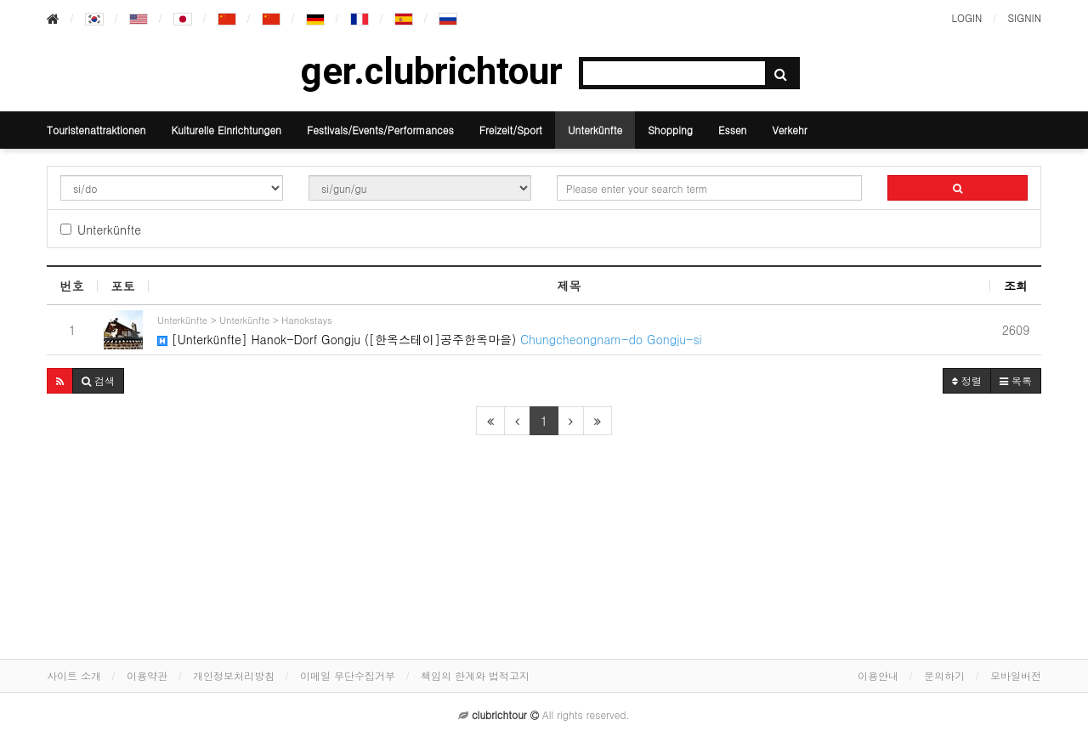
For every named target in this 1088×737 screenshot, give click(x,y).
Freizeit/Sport (510, 129)
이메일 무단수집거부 (347, 675)
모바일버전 (1015, 675)
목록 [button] (1016, 380)
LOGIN (966, 17)
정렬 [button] (967, 380)
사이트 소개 (74, 675)
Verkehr (789, 129)
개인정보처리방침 (234, 675)
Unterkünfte (595, 129)
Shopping (670, 129)
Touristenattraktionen (96, 129)
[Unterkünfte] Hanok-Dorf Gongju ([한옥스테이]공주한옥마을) (573, 329)
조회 (1016, 285)
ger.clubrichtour (432, 71)
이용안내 (878, 675)
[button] (60, 381)
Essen (732, 129)
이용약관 (147, 675)
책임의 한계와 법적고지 (475, 675)
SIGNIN (1024, 17)
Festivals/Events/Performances (380, 129)
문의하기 (944, 675)
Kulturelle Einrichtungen (226, 129)
